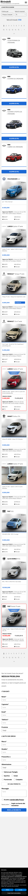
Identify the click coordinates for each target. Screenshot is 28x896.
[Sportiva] (2, 776)
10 (3, 30)
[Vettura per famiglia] (2, 772)
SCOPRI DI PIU (14, 67)
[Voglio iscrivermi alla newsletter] (10, 804)
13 (12, 30)
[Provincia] (14, 730)
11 (6, 30)
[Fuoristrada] (2, 779)
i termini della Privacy (17, 800)
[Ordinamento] (7, 14)
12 (9, 30)
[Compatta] (14, 779)
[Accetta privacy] (2, 799)
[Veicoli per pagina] (21, 14)
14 (15, 30)
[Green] (12, 776)
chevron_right (24, 29)
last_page (14, 33)
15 (18, 30)
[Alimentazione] (14, 767)
